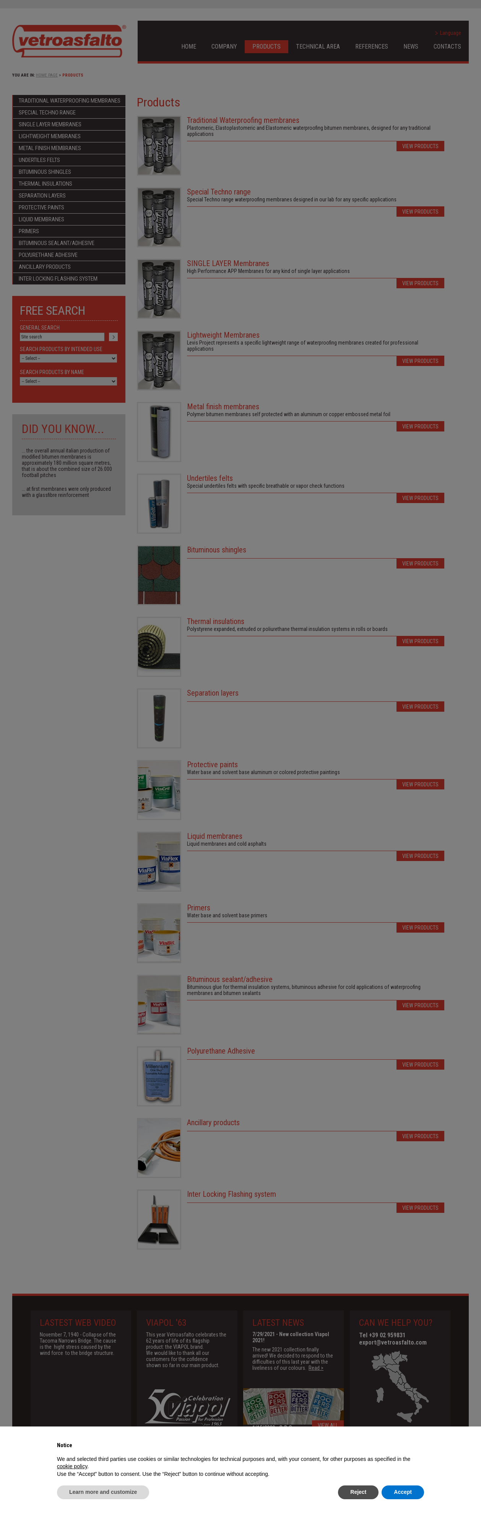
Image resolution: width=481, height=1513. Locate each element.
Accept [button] (403, 1492)
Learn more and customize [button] (103, 1492)
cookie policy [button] (72, 1466)
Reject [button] (358, 1492)
